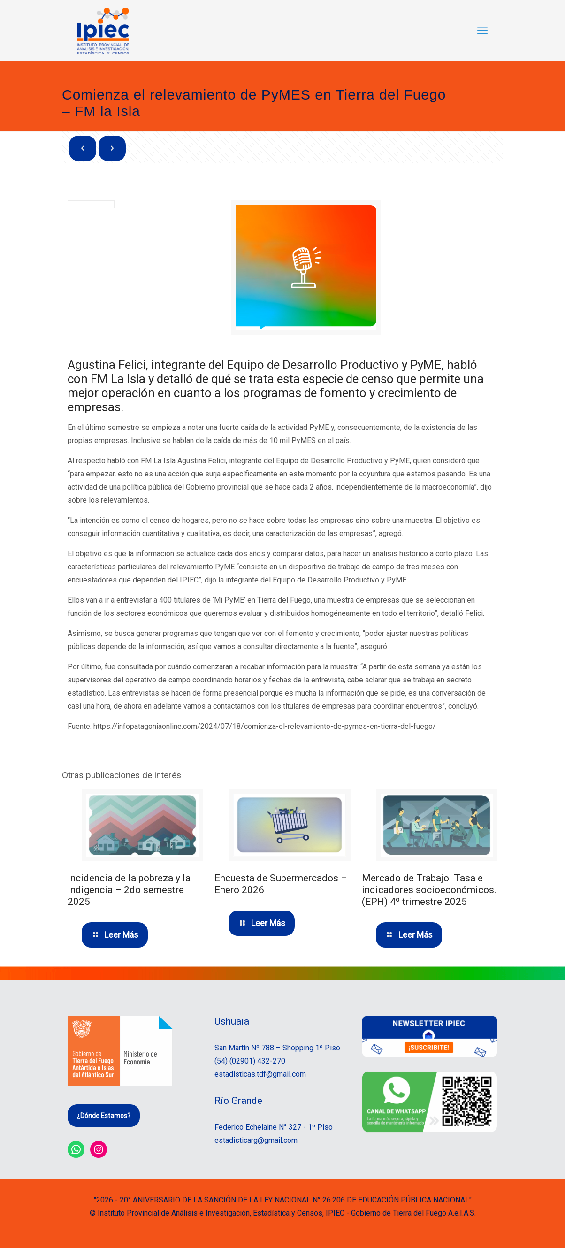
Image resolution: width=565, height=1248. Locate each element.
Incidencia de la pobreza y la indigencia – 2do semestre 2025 (129, 890)
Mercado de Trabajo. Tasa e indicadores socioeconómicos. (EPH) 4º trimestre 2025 (429, 890)
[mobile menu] (482, 30)
